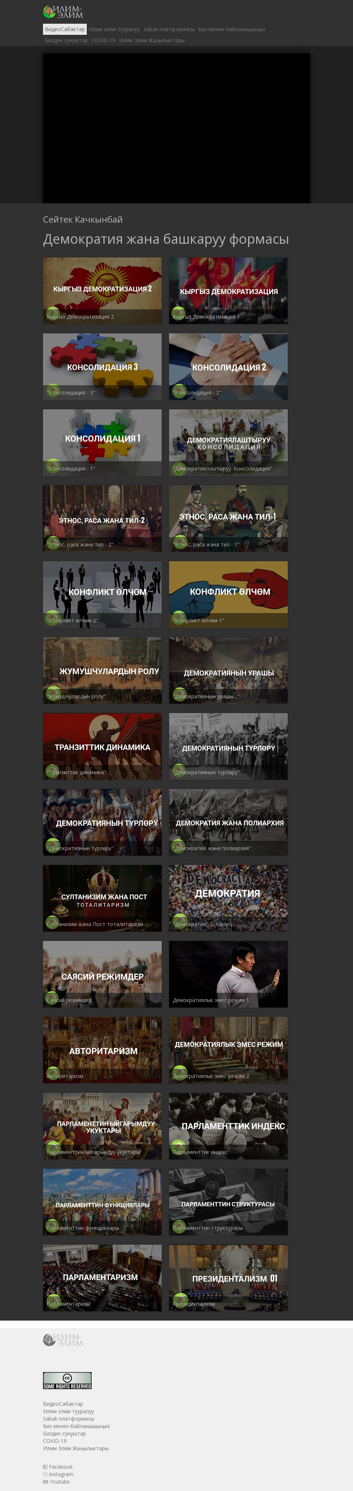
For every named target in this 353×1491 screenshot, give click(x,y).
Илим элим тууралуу (114, 29)
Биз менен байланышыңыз (231, 29)
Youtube (56, 1481)
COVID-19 (103, 40)
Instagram (58, 1474)
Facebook (58, 1466)
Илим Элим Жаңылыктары (152, 40)
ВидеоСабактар (65, 29)
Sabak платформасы (169, 29)
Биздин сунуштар (66, 40)
